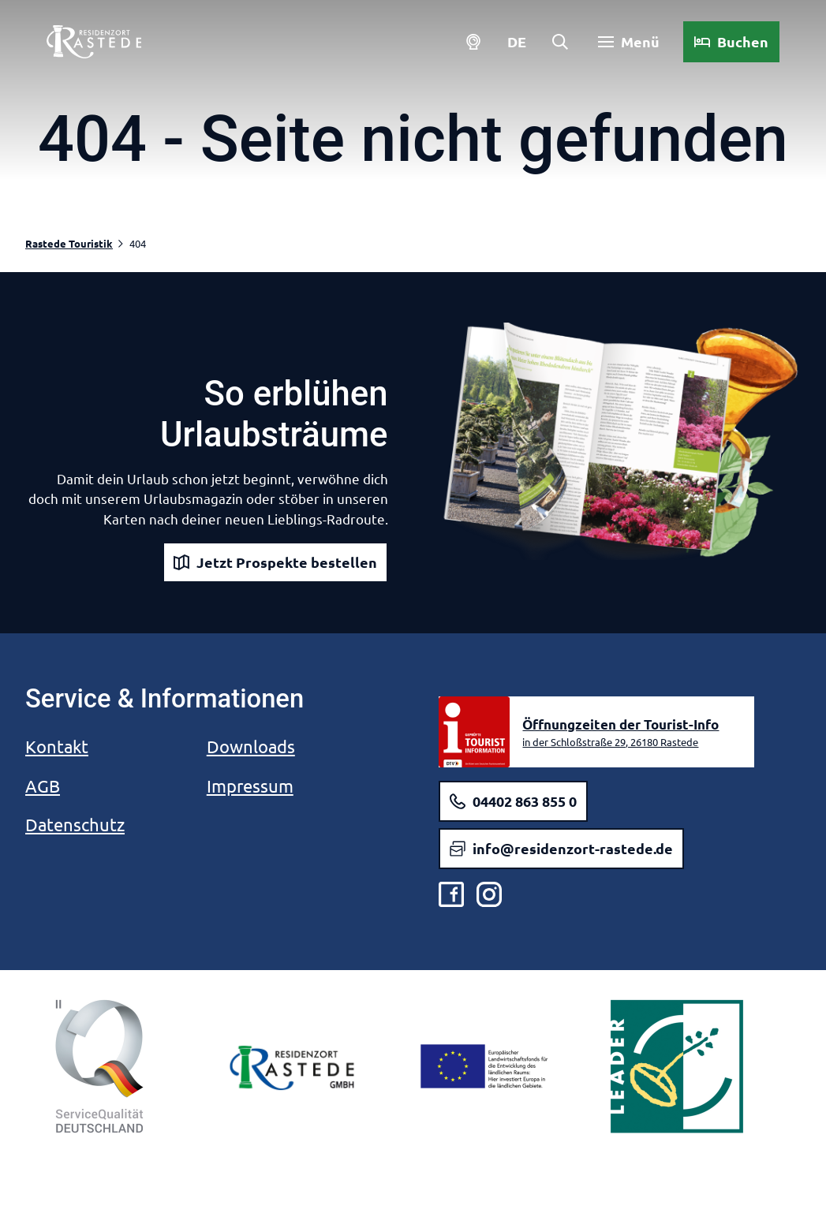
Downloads (251, 746)
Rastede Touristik (69, 243)
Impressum (250, 785)
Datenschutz (75, 824)
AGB (42, 785)
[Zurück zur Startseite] (98, 45)
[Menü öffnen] (625, 45)
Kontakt (56, 746)
